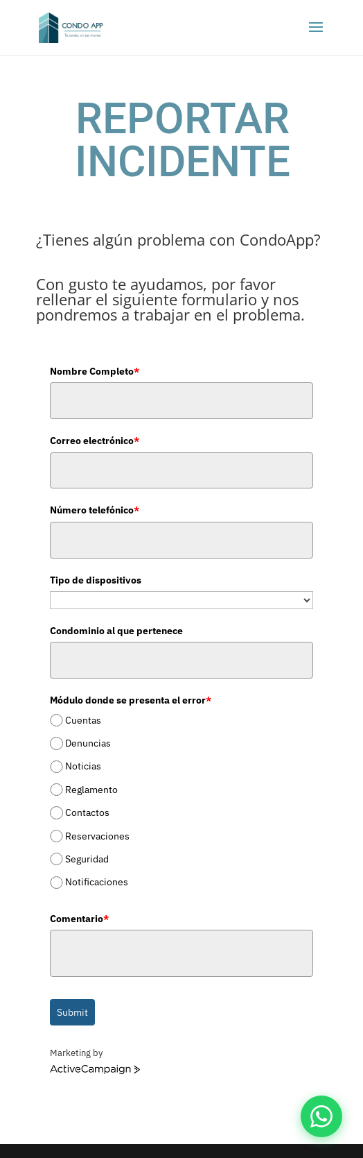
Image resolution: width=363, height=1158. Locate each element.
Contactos (87, 812)
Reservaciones (97, 836)
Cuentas (83, 720)
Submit (72, 1012)
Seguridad (87, 859)
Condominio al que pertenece (116, 630)
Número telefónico (94, 510)
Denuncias (88, 743)
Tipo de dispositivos (95, 580)
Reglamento (91, 789)
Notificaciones (96, 882)
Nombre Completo (94, 371)
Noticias (83, 766)
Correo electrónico (94, 440)
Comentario (79, 918)
